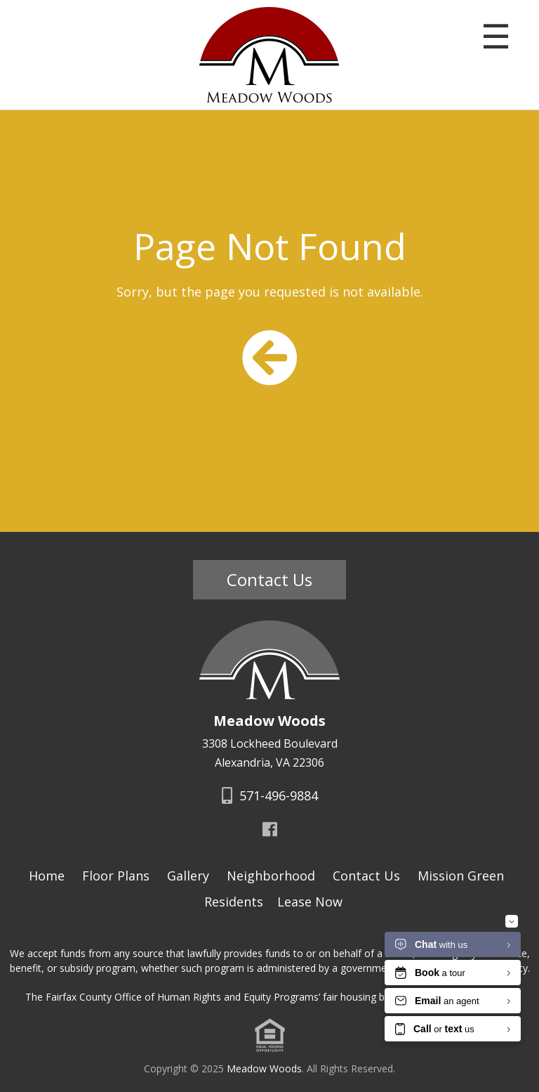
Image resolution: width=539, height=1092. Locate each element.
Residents (233, 901)
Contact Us (269, 579)
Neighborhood (271, 875)
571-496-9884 (270, 795)
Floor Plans (115, 875)
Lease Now (309, 901)
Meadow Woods (264, 1068)
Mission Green (461, 875)
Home (47, 875)
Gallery (188, 875)
